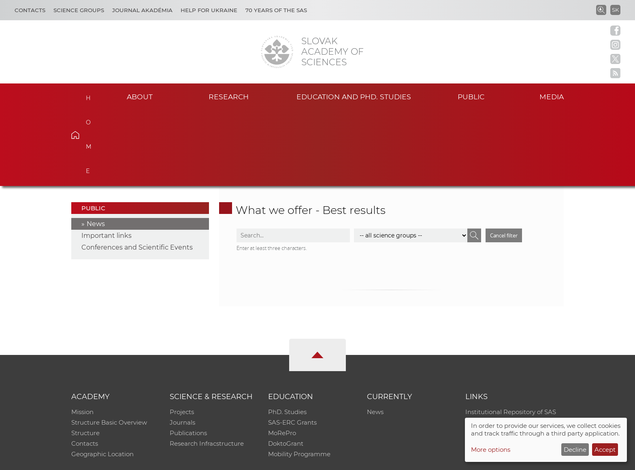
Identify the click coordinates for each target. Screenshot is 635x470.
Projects (182, 336)
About (140, 96)
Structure (85, 357)
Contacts (30, 10)
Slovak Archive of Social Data (508, 347)
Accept (605, 449)
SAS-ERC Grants (292, 347)
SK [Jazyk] (615, 9)
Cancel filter (504, 159)
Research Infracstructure (207, 368)
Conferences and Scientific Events (137, 172)
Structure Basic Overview (109, 347)
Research (229, 96)
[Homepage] (277, 52)
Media (551, 96)
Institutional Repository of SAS (510, 336)
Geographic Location (102, 378)
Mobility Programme (299, 378)
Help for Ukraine (209, 10)
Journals (182, 347)
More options (490, 449)
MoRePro (282, 357)
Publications (188, 357)
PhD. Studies (287, 336)
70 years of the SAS (276, 10)
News (96, 148)
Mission (82, 336)
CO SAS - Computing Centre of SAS (181, 460)
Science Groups (78, 10)
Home (87, 95)
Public (471, 96)
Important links (106, 160)
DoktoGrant (285, 368)
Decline (575, 449)
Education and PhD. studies (353, 96)
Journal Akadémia (142, 10)
